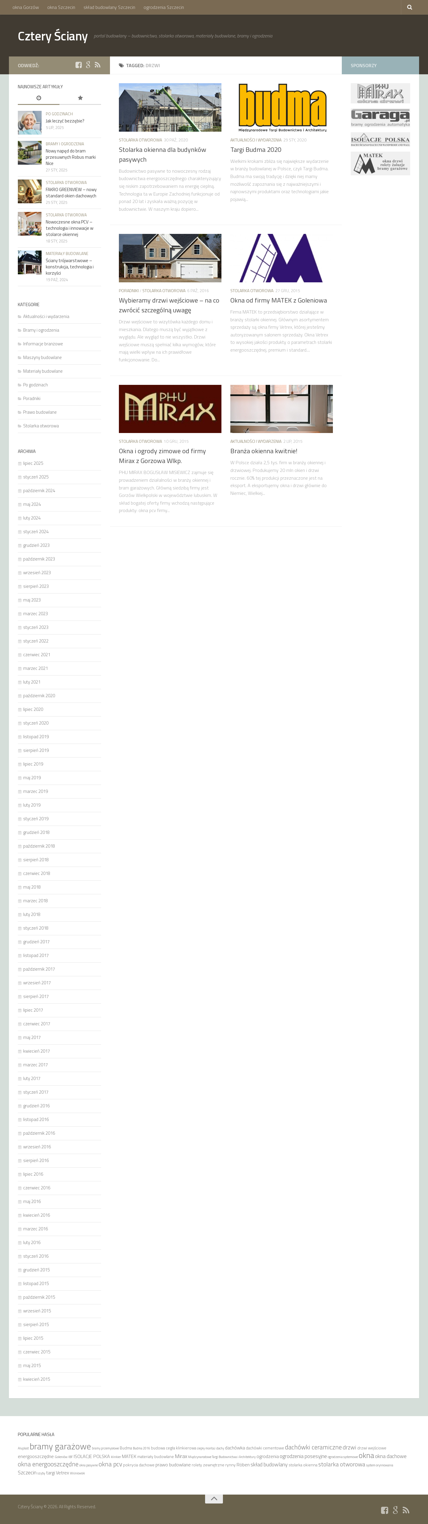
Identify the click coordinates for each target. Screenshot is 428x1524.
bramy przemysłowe (105, 1448)
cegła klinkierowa (181, 1448)
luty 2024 (31, 517)
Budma (126, 1448)
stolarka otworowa (341, 1464)
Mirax (181, 1456)
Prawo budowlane (40, 412)
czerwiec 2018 (36, 873)
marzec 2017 (35, 1064)
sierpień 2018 (36, 859)
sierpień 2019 (36, 750)
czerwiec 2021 (36, 654)
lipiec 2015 (33, 1338)
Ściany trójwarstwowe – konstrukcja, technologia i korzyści (70, 266)
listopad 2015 (36, 1283)
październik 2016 (39, 1133)
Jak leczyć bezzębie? (65, 120)
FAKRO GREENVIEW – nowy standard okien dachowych (71, 192)
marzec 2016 (35, 1228)
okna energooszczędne (48, 1464)
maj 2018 (32, 887)
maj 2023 (32, 599)
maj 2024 (32, 504)
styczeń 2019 (35, 818)
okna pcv (110, 1464)
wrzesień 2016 (37, 1146)
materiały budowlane (155, 1457)
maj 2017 (32, 1037)
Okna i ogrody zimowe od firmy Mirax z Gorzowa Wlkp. (162, 456)
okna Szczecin (61, 7)
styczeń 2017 (35, 1092)
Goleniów (61, 1456)
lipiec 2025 (33, 463)
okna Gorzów (25, 7)
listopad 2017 (36, 955)
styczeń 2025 (35, 476)
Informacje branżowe (43, 343)
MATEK (129, 1456)
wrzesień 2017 (37, 982)
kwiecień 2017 (36, 1051)
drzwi (349, 1447)
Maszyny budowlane (42, 357)
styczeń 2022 (35, 640)
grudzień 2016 (36, 1105)
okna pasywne (88, 1465)
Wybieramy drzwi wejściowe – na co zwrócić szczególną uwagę (169, 305)
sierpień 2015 (36, 1324)
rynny (230, 1465)
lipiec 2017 (33, 1010)
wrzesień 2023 (37, 572)
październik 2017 (39, 969)
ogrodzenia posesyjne (303, 1456)
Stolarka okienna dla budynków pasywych (162, 154)
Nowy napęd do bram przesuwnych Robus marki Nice (71, 157)
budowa (158, 1448)
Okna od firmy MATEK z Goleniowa (278, 300)
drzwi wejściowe (371, 1448)
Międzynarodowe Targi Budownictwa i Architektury (222, 1456)
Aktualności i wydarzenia (255, 140)
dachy (220, 1448)
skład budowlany (269, 1464)
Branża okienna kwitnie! (264, 451)
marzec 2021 (35, 668)
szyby (41, 1473)
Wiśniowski (77, 1473)
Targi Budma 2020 (255, 149)
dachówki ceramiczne (313, 1447)
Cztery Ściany (53, 36)
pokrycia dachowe (139, 1465)
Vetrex (62, 1472)
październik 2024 (39, 490)
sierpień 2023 (36, 586)
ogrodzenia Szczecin (164, 7)
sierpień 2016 (36, 1160)
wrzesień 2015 (37, 1310)
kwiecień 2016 (36, 1215)
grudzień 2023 (36, 545)
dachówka (235, 1447)
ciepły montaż (206, 1448)
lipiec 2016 (33, 1174)
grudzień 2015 (36, 1269)
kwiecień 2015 (36, 1379)
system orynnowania (379, 1465)
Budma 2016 (141, 1448)
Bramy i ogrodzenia (65, 144)
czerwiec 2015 (36, 1351)
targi (50, 1472)
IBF (70, 1456)
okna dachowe (391, 1456)
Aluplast (23, 1448)
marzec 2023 (35, 613)
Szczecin (27, 1472)
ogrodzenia (268, 1456)
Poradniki (129, 290)
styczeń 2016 (35, 1256)
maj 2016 (32, 1201)
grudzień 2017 (36, 941)
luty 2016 (31, 1242)
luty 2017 (31, 1078)
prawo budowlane (173, 1464)
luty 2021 (31, 681)
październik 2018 (39, 846)
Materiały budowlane (67, 253)
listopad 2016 (36, 1119)
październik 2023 (39, 558)
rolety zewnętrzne (208, 1465)
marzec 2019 (35, 791)
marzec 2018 (35, 900)
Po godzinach (59, 114)
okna (366, 1455)
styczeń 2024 (35, 531)
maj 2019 (32, 777)
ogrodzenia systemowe (343, 1456)
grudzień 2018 (36, 832)
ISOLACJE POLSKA (92, 1456)
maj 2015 (32, 1365)
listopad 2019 (36, 736)
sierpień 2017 (36, 996)
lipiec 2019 (33, 764)
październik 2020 (39, 695)
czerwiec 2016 (36, 1187)
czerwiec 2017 (36, 1023)
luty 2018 (31, 914)
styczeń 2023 (35, 627)
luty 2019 (31, 805)
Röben (243, 1464)
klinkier (116, 1456)
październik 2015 (39, 1297)
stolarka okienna (303, 1465)
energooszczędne (36, 1456)
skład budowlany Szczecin (109, 7)
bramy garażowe (60, 1446)
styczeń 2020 (35, 723)
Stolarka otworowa (140, 140)
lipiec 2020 (33, 709)
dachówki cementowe (265, 1448)
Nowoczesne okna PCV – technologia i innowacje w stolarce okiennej (69, 228)
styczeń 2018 (35, 928)
